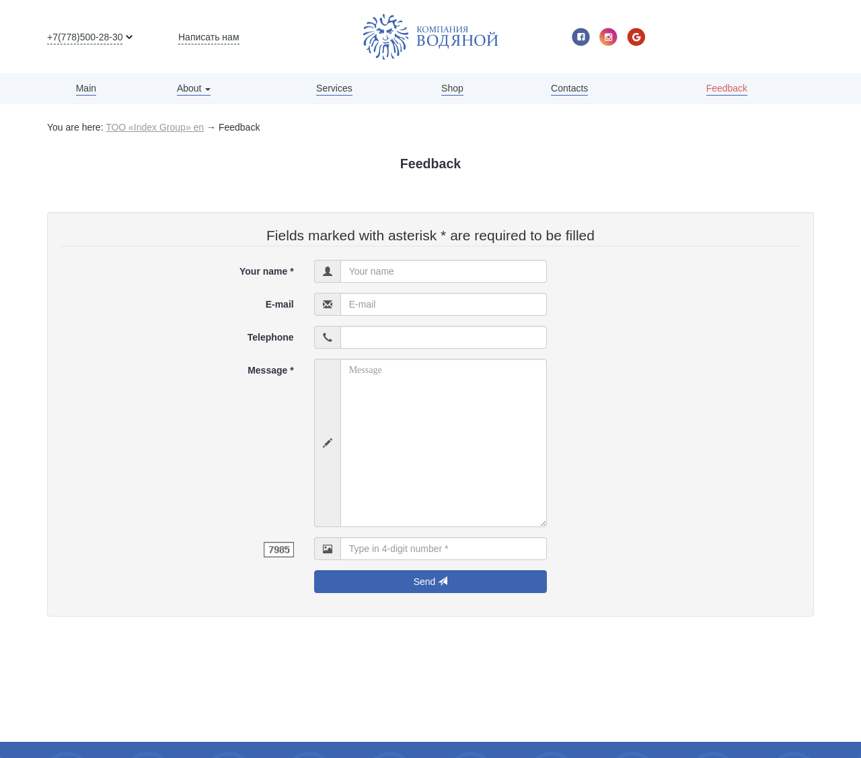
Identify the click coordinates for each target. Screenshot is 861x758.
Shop (452, 88)
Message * (270, 370)
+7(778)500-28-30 (84, 37)
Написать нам (208, 37)
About (194, 88)
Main (86, 88)
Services (334, 88)
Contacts (569, 88)
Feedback (726, 88)
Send (431, 581)
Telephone (271, 337)
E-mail (280, 304)
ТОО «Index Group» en (155, 127)
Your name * (266, 271)
